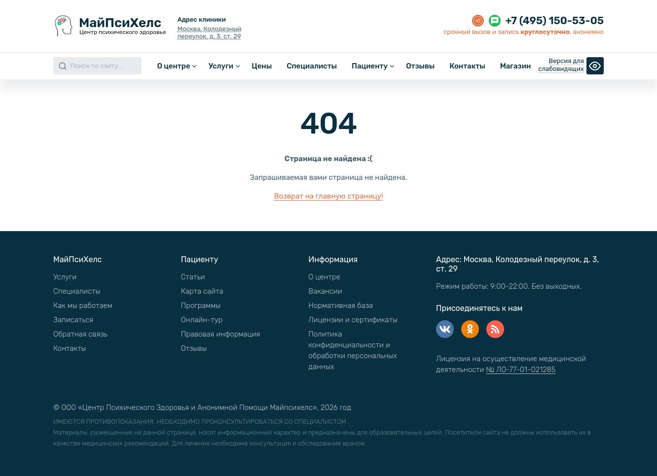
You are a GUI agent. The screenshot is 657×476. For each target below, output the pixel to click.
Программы (200, 305)
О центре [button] (173, 66)
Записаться (73, 319)
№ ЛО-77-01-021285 (520, 369)
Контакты (467, 66)
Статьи (193, 276)
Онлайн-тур (202, 319)
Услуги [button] (221, 66)
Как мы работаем (82, 305)
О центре (324, 276)
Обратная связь (80, 334)
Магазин (515, 66)
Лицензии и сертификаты (353, 319)
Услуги (64, 276)
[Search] (97, 65)
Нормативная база (340, 305)
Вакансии (325, 291)
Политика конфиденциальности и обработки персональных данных (352, 350)
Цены (262, 66)
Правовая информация (220, 334)
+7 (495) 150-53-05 (555, 20)
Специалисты (312, 66)
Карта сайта (202, 291)
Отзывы (420, 66)
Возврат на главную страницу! (328, 196)
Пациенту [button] (370, 66)
